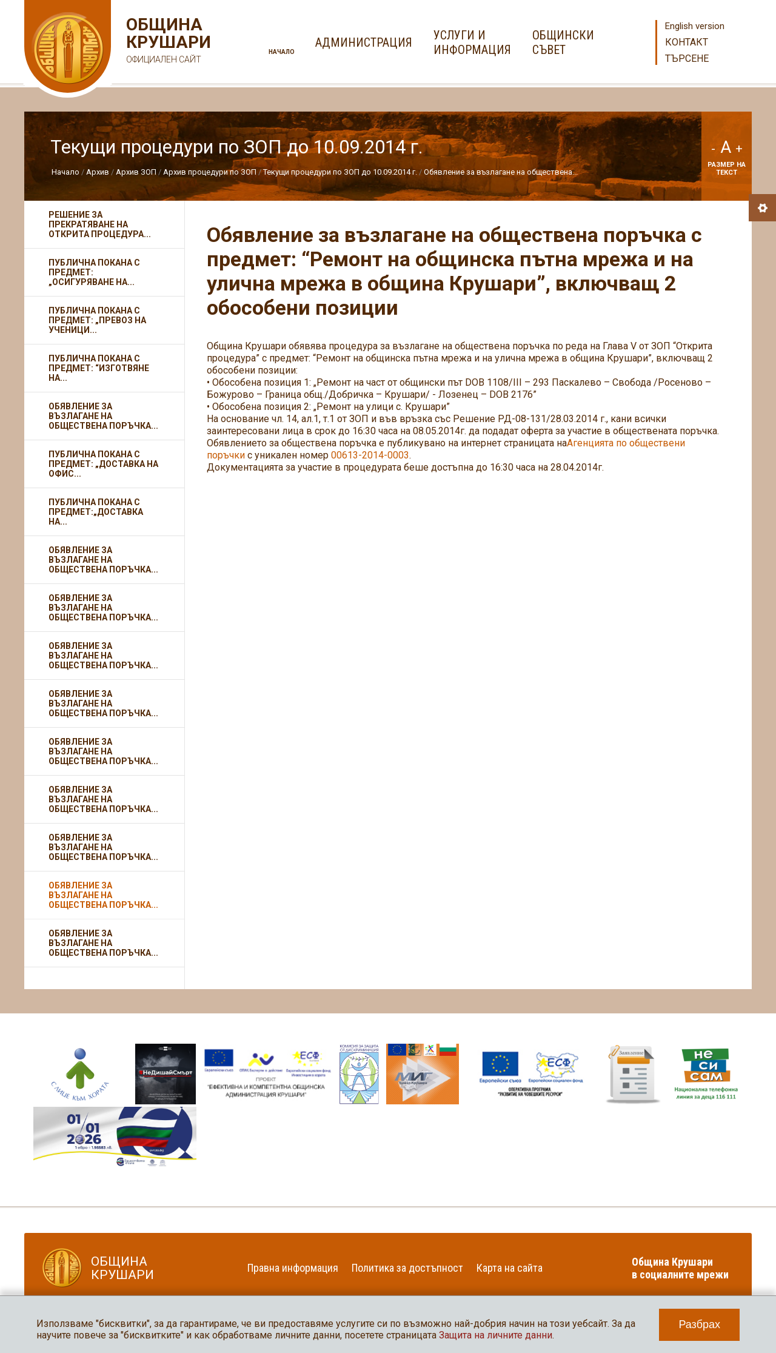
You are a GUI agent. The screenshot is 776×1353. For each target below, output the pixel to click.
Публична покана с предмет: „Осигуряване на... (94, 272)
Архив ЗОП (136, 171)
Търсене (687, 58)
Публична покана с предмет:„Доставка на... (95, 511)
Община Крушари (167, 42)
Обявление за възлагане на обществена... (501, 171)
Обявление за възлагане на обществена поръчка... (103, 416)
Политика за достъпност (407, 1267)
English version (694, 26)
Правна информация (292, 1267)
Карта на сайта (510, 1267)
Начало (282, 52)
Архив (97, 171)
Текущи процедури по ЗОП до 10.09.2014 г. (340, 171)
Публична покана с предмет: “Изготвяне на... (98, 368)
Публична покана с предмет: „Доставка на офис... (103, 463)
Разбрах (699, 1324)
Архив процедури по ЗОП (209, 171)
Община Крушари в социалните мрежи (680, 1268)
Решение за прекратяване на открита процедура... (99, 224)
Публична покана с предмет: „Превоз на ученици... (97, 320)
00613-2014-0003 (370, 455)
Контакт (686, 42)
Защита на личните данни (495, 1335)
